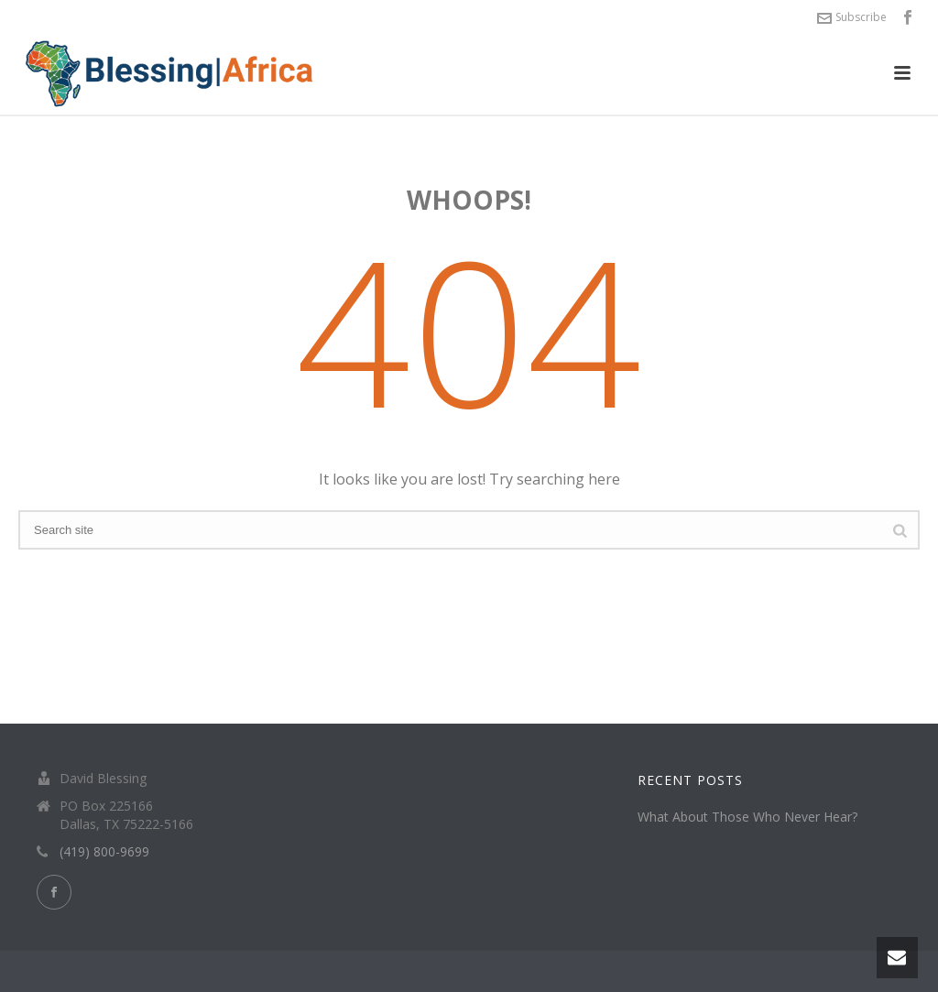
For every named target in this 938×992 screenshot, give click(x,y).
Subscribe (852, 17)
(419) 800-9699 (104, 852)
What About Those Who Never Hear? (747, 817)
